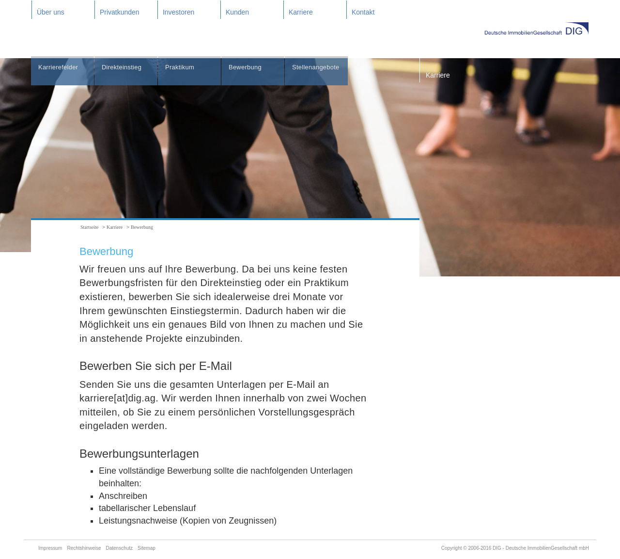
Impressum (50, 548)
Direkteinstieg (123, 68)
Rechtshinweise (84, 548)
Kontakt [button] (363, 12)
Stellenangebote (317, 68)
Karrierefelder (59, 68)
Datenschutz (119, 548)
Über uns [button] (50, 12)
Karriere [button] (301, 12)
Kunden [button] (237, 12)
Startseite (89, 227)
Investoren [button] (178, 12)
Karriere (438, 75)
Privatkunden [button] (120, 12)
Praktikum (181, 68)
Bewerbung (246, 68)
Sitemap (146, 548)
